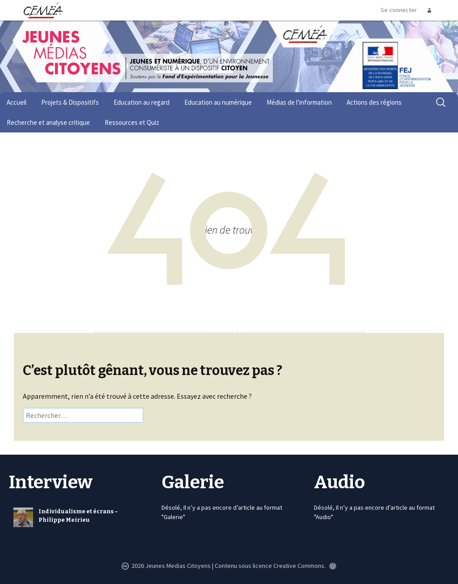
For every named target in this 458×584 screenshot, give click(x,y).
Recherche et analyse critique (48, 122)
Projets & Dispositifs (70, 102)
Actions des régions (374, 102)
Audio (339, 482)
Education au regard (142, 102)
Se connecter (399, 10)
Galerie (192, 482)
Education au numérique (218, 102)
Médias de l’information (299, 102)
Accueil (16, 102)
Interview (51, 482)
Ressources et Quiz (132, 122)
